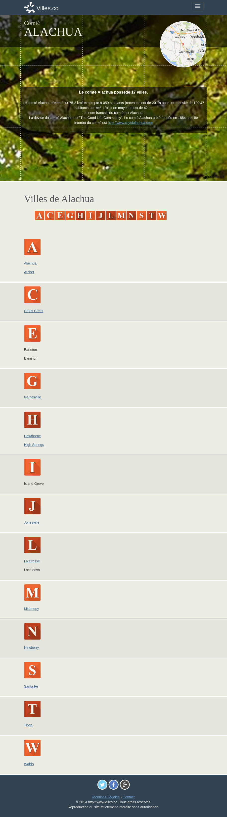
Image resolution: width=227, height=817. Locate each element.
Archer (29, 272)
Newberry (31, 648)
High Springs (34, 445)
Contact (129, 797)
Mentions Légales (106, 797)
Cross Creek (34, 311)
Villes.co (48, 8)
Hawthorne (32, 436)
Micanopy (31, 609)
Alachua (30, 263)
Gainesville (32, 397)
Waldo (29, 764)
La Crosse (32, 561)
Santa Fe (31, 686)
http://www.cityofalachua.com (130, 123)
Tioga (28, 725)
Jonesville (31, 522)
